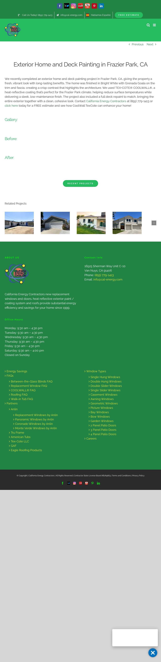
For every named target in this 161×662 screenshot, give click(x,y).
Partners (12, 403)
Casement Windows (104, 394)
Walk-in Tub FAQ (22, 399)
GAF (14, 445)
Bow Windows (100, 416)
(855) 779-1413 (104, 275)
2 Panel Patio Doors (103, 425)
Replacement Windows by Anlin (36, 415)
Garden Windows (102, 421)
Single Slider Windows (105, 390)
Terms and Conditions (121, 476)
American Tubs (21, 437)
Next (150, 44)
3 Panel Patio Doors (103, 429)
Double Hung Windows (106, 381)
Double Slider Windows (106, 385)
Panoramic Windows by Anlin (34, 419)
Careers (91, 438)
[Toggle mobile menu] (154, 25)
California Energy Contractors (106, 101)
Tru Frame (17, 432)
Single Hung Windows (105, 377)
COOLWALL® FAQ (23, 390)
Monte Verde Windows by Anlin (36, 428)
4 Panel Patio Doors (103, 434)
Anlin (14, 409)
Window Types (96, 371)
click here (11, 105)
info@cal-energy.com (107, 279)
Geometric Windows (104, 403)
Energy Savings (17, 371)
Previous (138, 44)
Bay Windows (100, 412)
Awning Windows (102, 399)
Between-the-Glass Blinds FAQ (31, 381)
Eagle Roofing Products (26, 450)
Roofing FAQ (19, 394)
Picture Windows (102, 407)
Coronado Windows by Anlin (34, 423)
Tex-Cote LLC (20, 441)
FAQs (10, 375)
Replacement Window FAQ (29, 385)
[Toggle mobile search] (148, 25)
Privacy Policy (138, 476)
